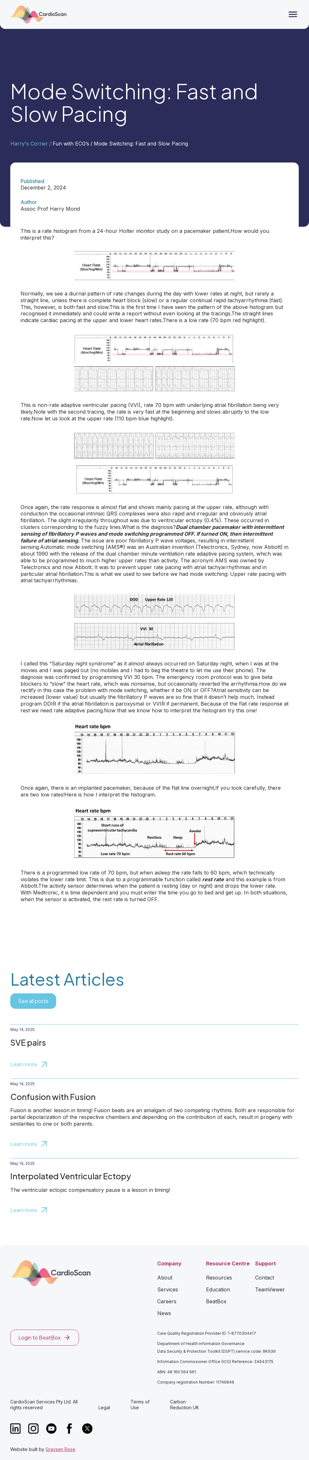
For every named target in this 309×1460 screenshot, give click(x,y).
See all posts (33, 1001)
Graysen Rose (60, 1449)
